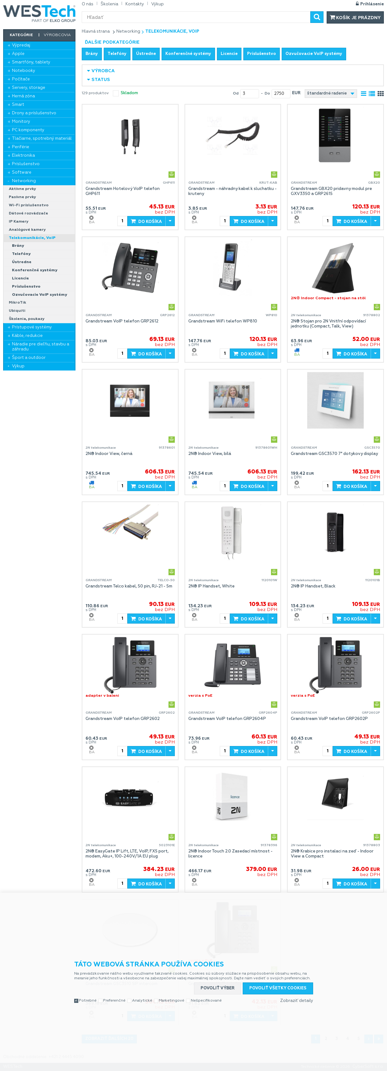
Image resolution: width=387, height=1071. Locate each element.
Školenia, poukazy (27, 319)
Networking (24, 181)
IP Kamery (19, 222)
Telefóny (21, 254)
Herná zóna (23, 96)
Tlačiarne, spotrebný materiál (42, 139)
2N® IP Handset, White (211, 586)
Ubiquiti (17, 311)
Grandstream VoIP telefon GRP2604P (227, 719)
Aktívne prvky (22, 189)
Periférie (20, 147)
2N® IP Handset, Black (313, 586)
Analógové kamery (27, 230)
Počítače (21, 79)
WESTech (39, 13)
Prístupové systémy (32, 327)
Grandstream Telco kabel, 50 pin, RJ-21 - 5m (129, 586)
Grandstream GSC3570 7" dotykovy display (334, 454)
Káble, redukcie (27, 336)
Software (21, 172)
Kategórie (21, 35)
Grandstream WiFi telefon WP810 (222, 321)
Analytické (142, 1001)
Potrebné (88, 1001)
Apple (18, 54)
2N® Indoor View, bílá (209, 454)
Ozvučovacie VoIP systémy (39, 295)
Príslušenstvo (26, 164)
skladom (129, 93)
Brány (18, 246)
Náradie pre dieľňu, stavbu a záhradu (40, 346)
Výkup (18, 366)
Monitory (21, 122)
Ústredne (21, 262)
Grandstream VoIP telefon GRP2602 (123, 719)
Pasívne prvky (22, 197)
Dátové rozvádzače (28, 213)
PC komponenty (28, 130)
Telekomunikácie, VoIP (32, 238)
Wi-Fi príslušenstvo (28, 205)
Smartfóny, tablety (31, 62)
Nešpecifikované (206, 1001)
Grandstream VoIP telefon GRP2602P (329, 719)
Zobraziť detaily (296, 1001)
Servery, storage (28, 88)
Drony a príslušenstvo (34, 113)
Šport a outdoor (29, 358)
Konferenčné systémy (34, 270)
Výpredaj (21, 45)
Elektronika (23, 156)
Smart (18, 105)
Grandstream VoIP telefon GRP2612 (122, 321)
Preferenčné (114, 1001)
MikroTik (17, 303)
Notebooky (23, 71)
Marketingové (171, 1001)
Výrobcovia (57, 35)
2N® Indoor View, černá (109, 454)
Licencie (20, 278)
